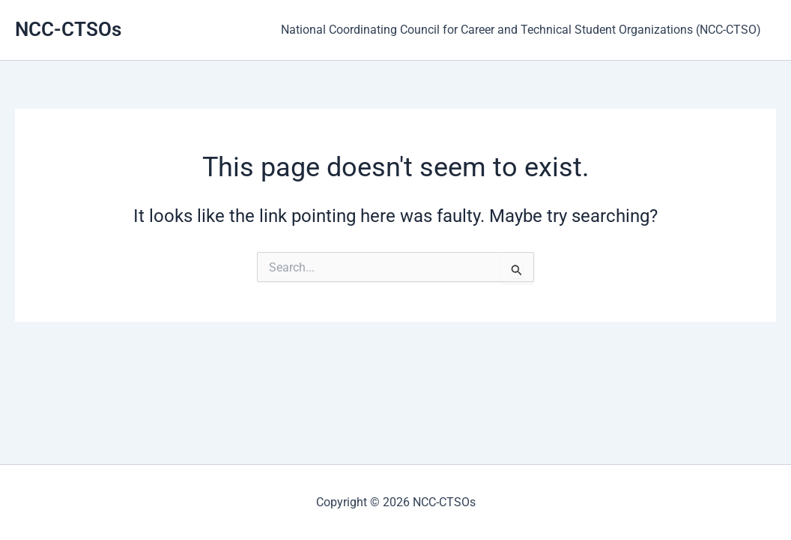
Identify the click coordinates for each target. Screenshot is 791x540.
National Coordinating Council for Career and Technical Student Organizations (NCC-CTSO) (524, 29)
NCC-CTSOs (68, 29)
